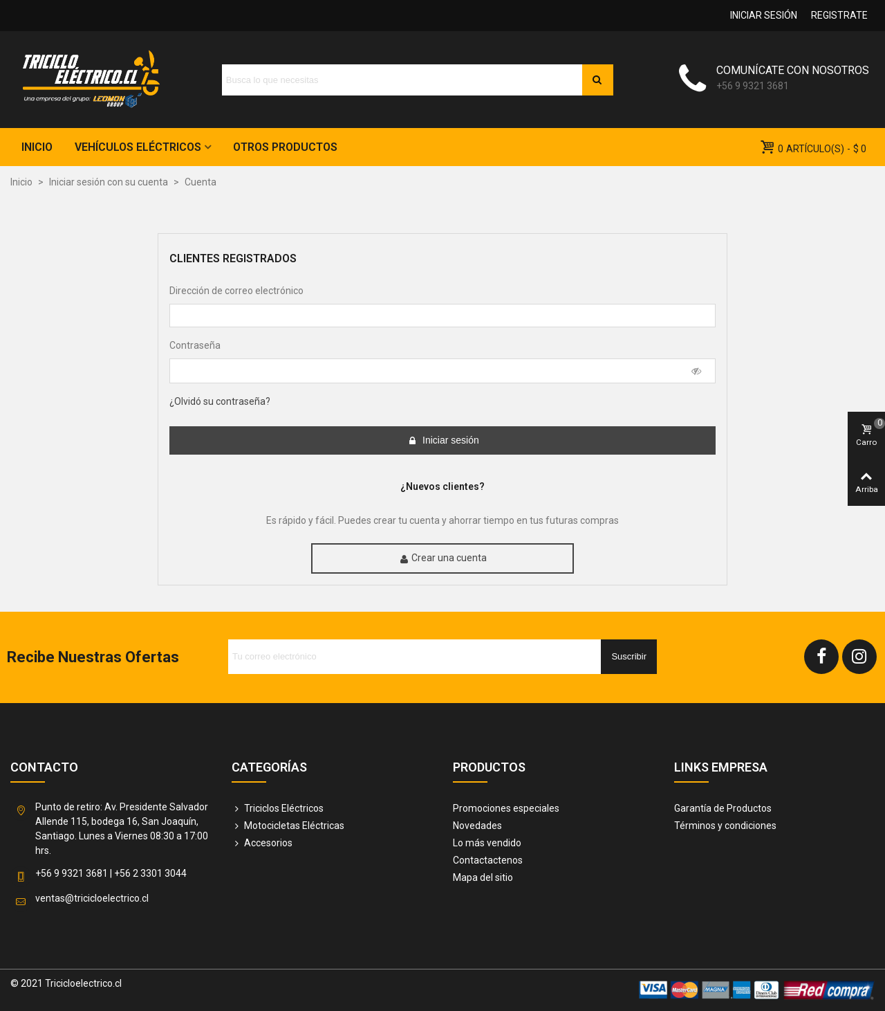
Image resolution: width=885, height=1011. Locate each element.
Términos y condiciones (725, 825)
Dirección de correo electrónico (236, 290)
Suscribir (628, 656)
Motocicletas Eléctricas (288, 826)
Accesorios (262, 843)
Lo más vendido (487, 842)
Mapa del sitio (483, 877)
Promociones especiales (506, 808)
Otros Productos (285, 147)
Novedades (477, 825)
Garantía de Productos (723, 808)
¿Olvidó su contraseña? (219, 401)
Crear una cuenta (443, 558)
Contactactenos (488, 860)
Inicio (37, 147)
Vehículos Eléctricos (138, 147)
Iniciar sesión (443, 440)
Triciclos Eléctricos (278, 808)
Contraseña (195, 345)
